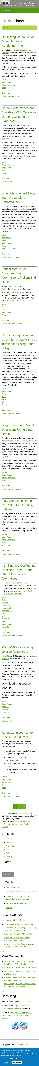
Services (9, 839)
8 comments (6, 324)
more (3, 951)
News (8, 849)
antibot (4, 309)
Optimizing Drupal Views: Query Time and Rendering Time (18, 41)
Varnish (4, 394)
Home (6, 28)
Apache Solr (6, 782)
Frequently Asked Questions (16, 903)
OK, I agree (6, 1063)
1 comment (6, 96)
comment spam (16, 289)
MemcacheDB (7, 611)
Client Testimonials (13, 887)
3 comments (6, 257)
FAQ (7, 853)
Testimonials (10, 846)
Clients (8, 842)
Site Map (9, 857)
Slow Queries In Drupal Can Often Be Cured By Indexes (17, 505)
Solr (3, 785)
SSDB (4, 616)
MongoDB (5, 627)
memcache (21, 209)
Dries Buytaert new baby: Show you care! (19, 924)
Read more (6, 93)
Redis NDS (6, 619)
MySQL (4, 542)
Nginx (4, 399)
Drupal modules (24, 1001)
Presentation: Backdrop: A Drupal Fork (18, 934)
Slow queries (6, 545)
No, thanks (17, 1063)
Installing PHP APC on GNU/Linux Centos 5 (20, 968)
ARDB (4, 613)
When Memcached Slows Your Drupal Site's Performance (19, 198)
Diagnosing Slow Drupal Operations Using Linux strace (18, 430)
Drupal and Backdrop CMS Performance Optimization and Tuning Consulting (17, 1015)
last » (24, 806)
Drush (4, 788)
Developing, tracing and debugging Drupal (21, 892)
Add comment (16, 96)
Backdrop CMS (20, 813)
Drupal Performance (9, 85)
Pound (4, 397)
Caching (5, 603)
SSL (3, 402)
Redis (4, 600)
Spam (4, 307)
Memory (5, 173)
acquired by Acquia (12, 300)
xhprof (4, 240)
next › (19, 806)
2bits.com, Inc (24, 1045)
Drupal (4, 246)
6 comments (6, 414)
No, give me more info (9, 1058)
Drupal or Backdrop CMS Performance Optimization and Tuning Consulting (16, 824)
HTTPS (4, 405)
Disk (3, 170)
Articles (4, 80)
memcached (6, 238)
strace (4, 480)
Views (4, 88)
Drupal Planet (7, 82)
